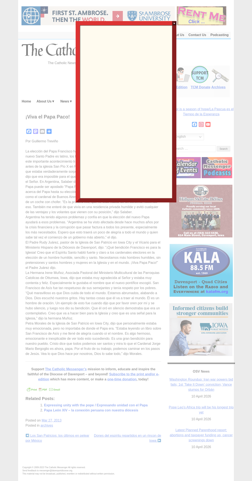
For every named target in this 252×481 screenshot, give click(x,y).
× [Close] (174, 23)
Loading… (126, 111)
